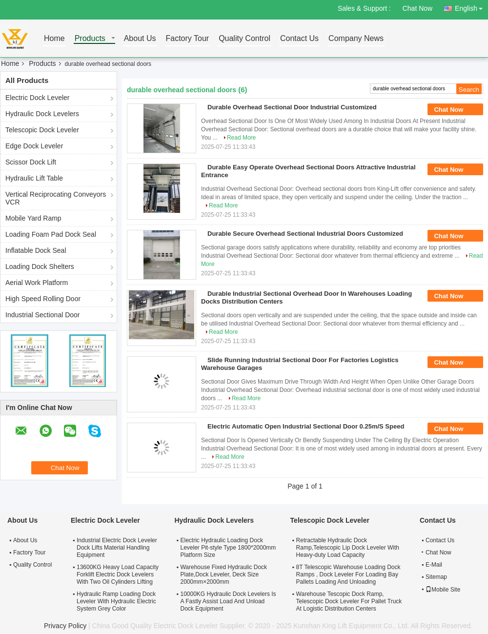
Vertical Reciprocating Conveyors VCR (55, 198)
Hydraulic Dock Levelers (42, 114)
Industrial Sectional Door (42, 315)
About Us (140, 38)
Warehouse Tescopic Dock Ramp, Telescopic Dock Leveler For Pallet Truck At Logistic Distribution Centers (349, 601)
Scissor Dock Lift (30, 162)
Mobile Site (443, 589)
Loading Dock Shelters (39, 266)
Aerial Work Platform (36, 282)
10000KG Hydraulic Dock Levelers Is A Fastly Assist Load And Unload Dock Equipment (228, 601)
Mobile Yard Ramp (33, 218)
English (471, 6)
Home (54, 38)
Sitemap (436, 576)
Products (90, 38)
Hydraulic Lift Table (34, 178)
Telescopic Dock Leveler (42, 130)
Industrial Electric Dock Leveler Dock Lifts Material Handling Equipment (117, 547)
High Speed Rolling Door (43, 299)
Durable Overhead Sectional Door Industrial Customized (292, 107)
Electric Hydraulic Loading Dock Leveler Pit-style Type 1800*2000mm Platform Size (228, 547)
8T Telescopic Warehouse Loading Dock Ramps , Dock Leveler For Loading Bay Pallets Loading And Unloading (348, 574)
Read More (241, 137)
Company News (356, 38)
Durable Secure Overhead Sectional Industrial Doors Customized (305, 233)
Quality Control (244, 38)
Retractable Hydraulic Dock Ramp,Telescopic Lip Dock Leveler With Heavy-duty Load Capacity (347, 547)
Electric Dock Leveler (37, 98)
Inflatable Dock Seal (35, 250)
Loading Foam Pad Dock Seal (50, 234)
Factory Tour (187, 38)
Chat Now (417, 8)
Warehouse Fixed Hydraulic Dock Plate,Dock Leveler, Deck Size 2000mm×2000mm (223, 574)
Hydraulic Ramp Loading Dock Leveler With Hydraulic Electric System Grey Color (116, 601)
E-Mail (434, 564)
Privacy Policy (65, 626)
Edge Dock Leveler (34, 146)
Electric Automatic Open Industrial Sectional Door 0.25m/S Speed (305, 426)
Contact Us (299, 38)
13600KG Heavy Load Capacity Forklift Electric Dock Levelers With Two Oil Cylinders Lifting (118, 574)
